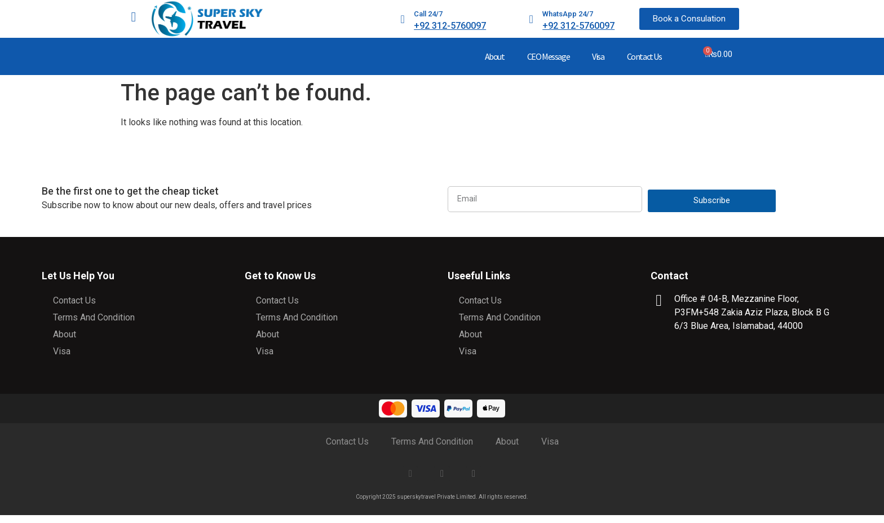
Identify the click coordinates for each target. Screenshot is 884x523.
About (495, 56)
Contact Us (644, 56)
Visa (598, 56)
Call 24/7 (428, 14)
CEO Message (548, 56)
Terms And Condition (94, 317)
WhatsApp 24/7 (567, 14)
